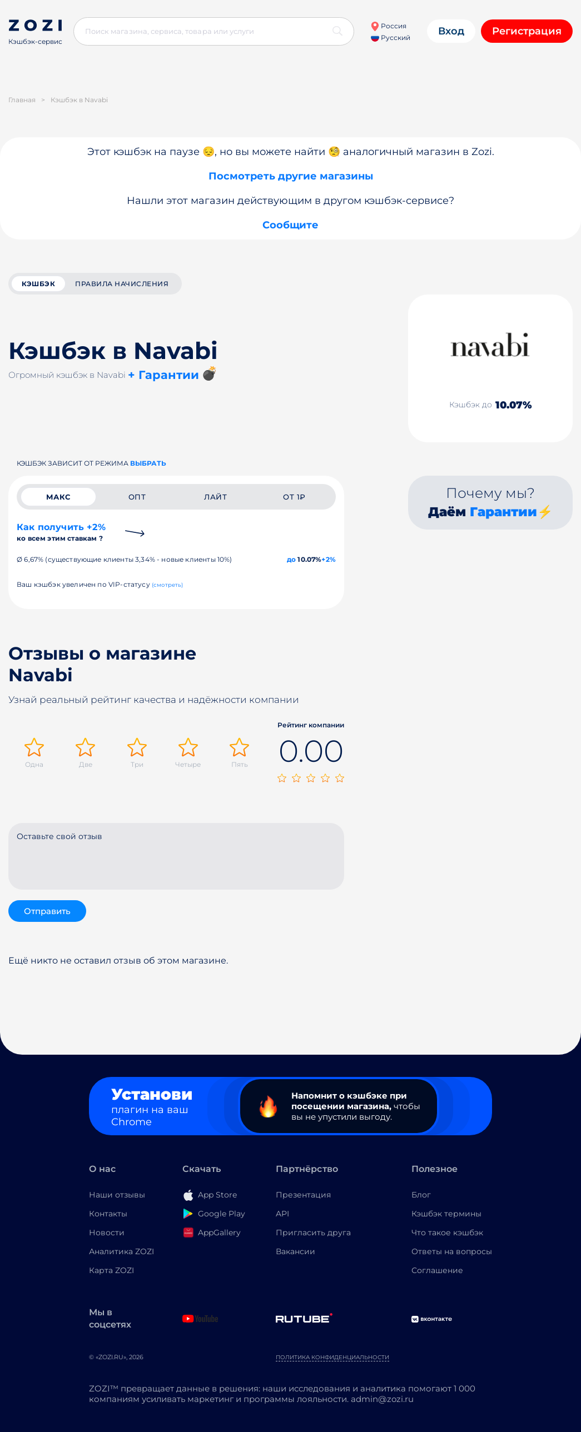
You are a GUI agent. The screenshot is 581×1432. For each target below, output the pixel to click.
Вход (451, 31)
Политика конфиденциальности (332, 1357)
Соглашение (437, 1270)
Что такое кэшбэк (447, 1233)
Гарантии (503, 512)
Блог (421, 1195)
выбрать (148, 463)
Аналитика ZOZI (121, 1251)
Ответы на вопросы (451, 1251)
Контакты (108, 1214)
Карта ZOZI (111, 1270)
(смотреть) (167, 584)
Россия (388, 26)
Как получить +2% (61, 532)
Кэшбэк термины (446, 1214)
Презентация (303, 1195)
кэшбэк (38, 284)
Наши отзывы (117, 1195)
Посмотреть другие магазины (290, 176)
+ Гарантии (163, 375)
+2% (328, 559)
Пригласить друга (313, 1233)
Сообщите (290, 225)
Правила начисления (121, 284)
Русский (390, 37)
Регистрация (527, 31)
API (282, 1214)
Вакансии (295, 1251)
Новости (107, 1233)
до (291, 559)
